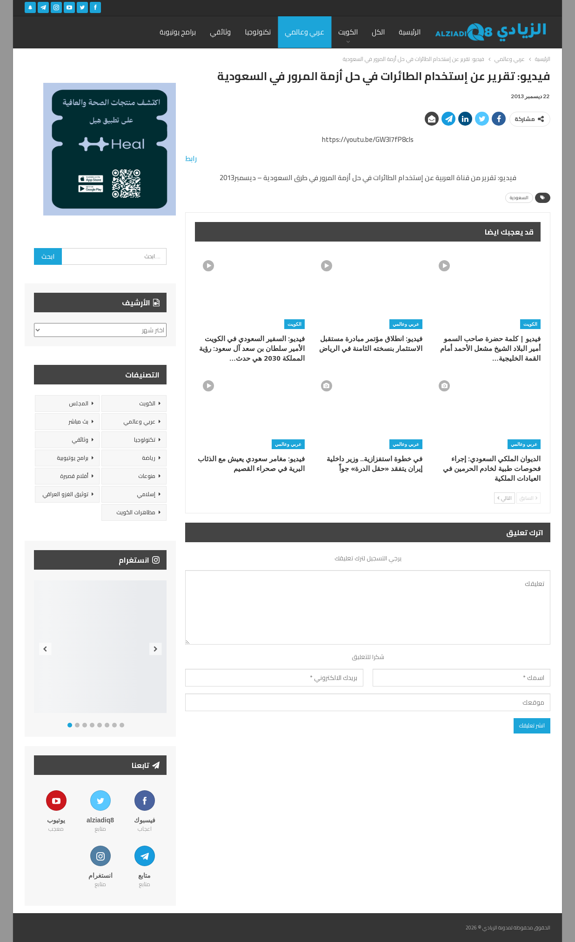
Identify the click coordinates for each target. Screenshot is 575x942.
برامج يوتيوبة (178, 32)
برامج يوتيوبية (72, 457)
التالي (504, 498)
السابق (528, 498)
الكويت (348, 32)
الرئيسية (410, 32)
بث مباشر (78, 421)
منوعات (146, 476)
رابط (191, 158)
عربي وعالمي (304, 32)
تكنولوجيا (258, 32)
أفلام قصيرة (74, 476)
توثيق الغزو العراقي (65, 494)
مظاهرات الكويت (135, 512)
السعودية (519, 197)
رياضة (148, 457)
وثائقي (220, 32)
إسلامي (146, 494)
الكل (378, 32)
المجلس (78, 403)
